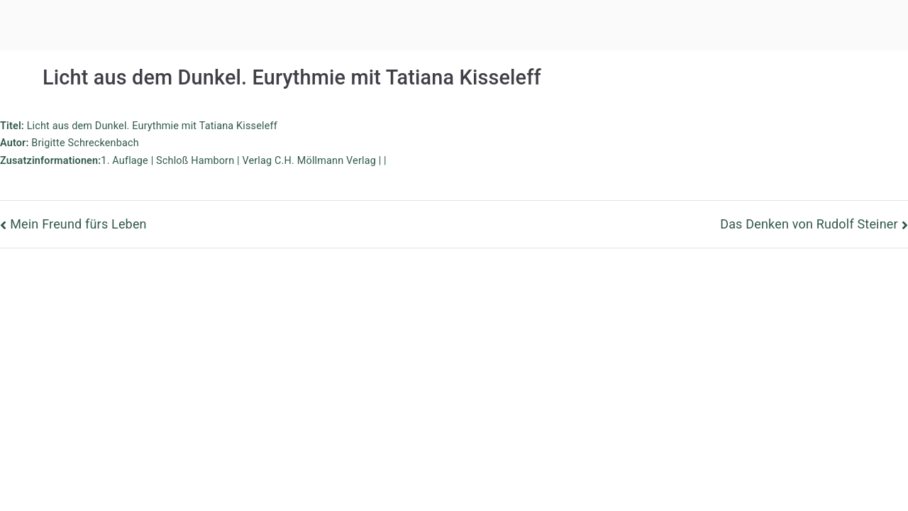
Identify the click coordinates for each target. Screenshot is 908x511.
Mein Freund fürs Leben (78, 223)
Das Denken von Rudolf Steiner (809, 223)
